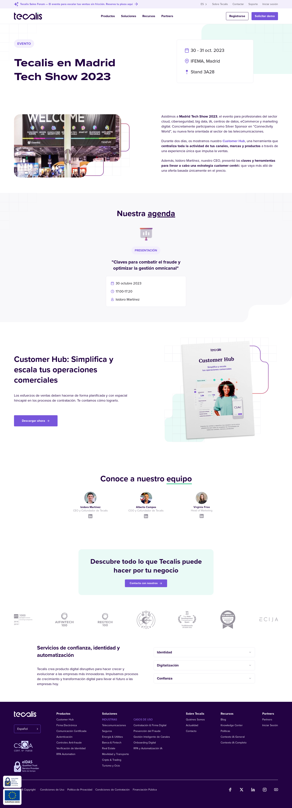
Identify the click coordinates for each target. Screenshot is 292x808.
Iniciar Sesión (270, 725)
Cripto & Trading (111, 760)
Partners (167, 16)
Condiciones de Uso (52, 789)
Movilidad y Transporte (115, 754)
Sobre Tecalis (220, 4)
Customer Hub (234, 142)
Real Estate (108, 748)
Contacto (191, 731)
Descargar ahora (36, 421)
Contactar (238, 4)
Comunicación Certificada (71, 731)
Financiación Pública (145, 789)
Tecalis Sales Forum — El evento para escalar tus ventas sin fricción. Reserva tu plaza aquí (76, 4)
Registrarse (237, 16)
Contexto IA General (233, 736)
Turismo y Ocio (111, 765)
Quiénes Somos (195, 719)
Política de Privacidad (79, 789)
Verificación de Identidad (71, 748)
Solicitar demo (265, 16)
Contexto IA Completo (234, 742)
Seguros (107, 731)
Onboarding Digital (145, 742)
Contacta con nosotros (146, 583)
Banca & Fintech (111, 742)
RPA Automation (65, 754)
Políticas (225, 731)
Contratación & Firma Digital (150, 725)
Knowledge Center (232, 725)
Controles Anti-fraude (69, 742)
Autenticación (64, 736)
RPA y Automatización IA (148, 748)
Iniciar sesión (270, 4)
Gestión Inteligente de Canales (152, 736)
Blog (223, 719)
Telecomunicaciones (114, 725)
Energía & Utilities (112, 736)
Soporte (253, 4)
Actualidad (192, 725)
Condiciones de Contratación (112, 789)
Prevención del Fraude (147, 731)
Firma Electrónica (66, 725)
